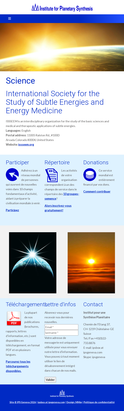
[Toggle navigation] (8, 18)
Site (23, 402)
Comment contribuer (96, 191)
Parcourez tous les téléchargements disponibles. (18, 366)
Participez (12, 210)
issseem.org (26, 144)
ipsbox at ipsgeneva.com (51, 402)
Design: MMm (74, 402)
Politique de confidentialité (99, 402)
